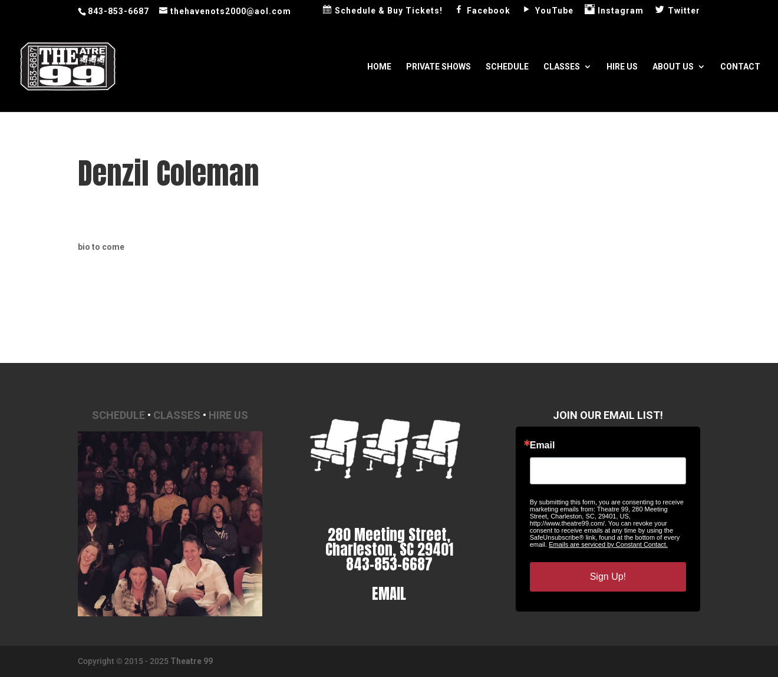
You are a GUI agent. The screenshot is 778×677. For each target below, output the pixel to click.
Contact (740, 66)
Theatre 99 (191, 661)
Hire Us (622, 66)
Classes (561, 66)
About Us (673, 66)
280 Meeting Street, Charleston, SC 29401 (389, 542)
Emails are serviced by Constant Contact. (608, 544)
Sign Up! (608, 577)
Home (379, 66)
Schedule (507, 66)
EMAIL (389, 594)
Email (542, 445)
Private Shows (438, 66)
